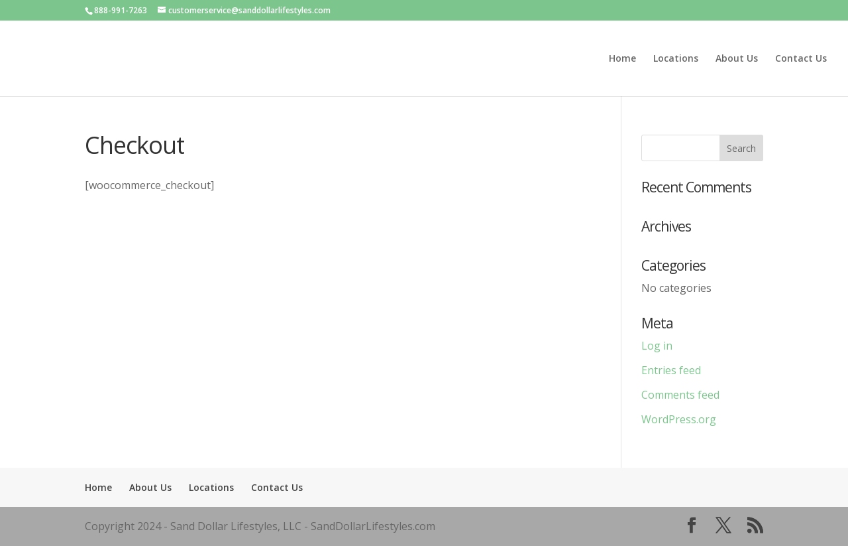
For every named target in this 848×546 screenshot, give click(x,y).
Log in (656, 345)
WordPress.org (678, 419)
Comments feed (680, 394)
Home (622, 59)
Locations (675, 59)
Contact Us (801, 59)
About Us (737, 59)
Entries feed (671, 370)
